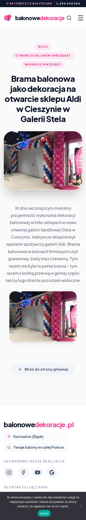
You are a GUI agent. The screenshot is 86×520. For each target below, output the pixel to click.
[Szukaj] (68, 17)
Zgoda (44, 513)
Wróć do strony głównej (43, 369)
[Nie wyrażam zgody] (80, 506)
